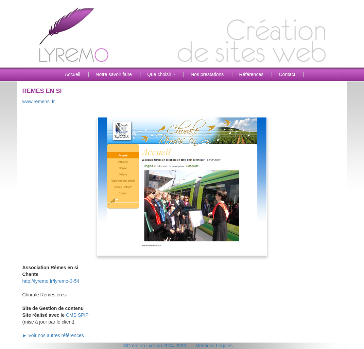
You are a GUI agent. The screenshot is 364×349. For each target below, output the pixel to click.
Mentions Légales (214, 345)
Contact (287, 74)
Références (251, 74)
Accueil (72, 74)
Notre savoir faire (114, 74)
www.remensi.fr (38, 101)
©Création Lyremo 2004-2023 (154, 345)
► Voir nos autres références (53, 335)
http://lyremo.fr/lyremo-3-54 (51, 281)
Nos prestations (207, 74)
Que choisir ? (161, 74)
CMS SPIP (77, 315)
